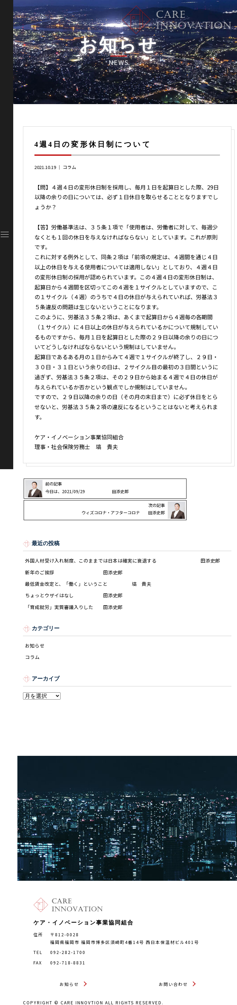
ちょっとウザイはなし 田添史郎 (74, 581)
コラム (69, 167)
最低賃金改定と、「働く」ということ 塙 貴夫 (88, 569)
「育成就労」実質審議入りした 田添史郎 (74, 593)
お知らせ (35, 632)
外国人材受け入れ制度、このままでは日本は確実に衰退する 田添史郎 (122, 544)
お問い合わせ (173, 971)
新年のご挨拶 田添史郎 (74, 556)
